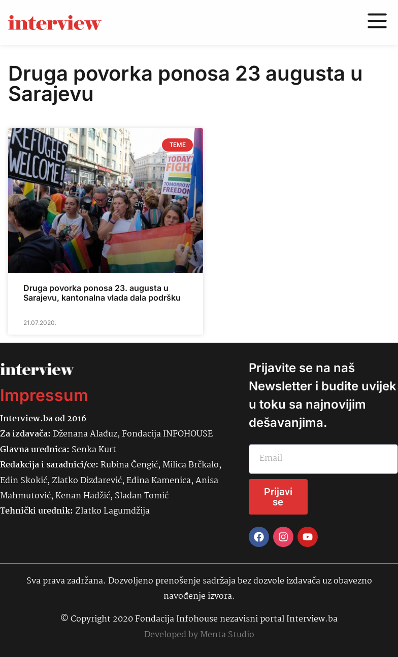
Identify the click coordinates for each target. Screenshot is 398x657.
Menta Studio (227, 635)
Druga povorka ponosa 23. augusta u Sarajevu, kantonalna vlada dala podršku (102, 293)
